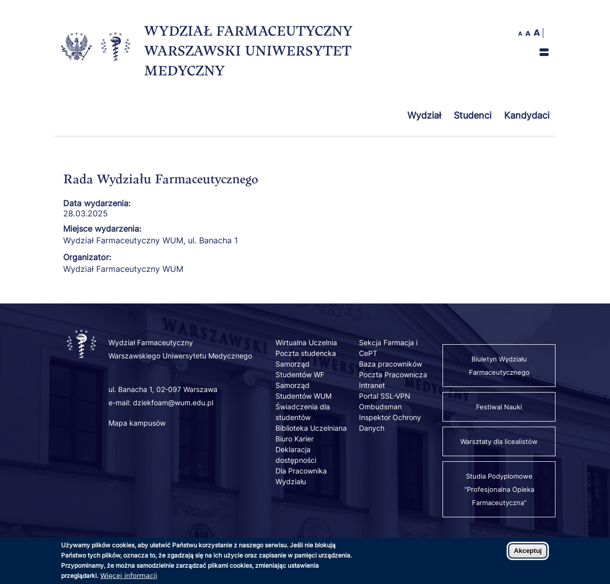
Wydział (424, 115)
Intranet (372, 385)
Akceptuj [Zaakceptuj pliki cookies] (528, 554)
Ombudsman (380, 406)
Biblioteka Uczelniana (311, 428)
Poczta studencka (305, 353)
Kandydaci (526, 115)
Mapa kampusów (136, 423)
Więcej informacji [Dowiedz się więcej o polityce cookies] (128, 579)
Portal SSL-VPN (384, 396)
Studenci (472, 115)
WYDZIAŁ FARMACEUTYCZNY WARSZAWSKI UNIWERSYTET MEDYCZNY (248, 50)
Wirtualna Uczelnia (306, 342)
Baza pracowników (390, 363)
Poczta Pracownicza (393, 374)
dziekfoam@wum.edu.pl (173, 402)
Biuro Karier (294, 438)
